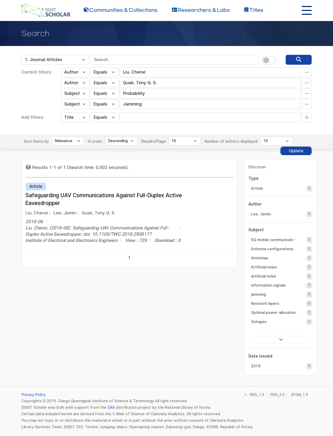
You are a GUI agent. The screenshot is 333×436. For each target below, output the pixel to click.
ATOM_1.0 (299, 395)
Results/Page (153, 141)
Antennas (259, 258)
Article (257, 188)
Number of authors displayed (231, 141)
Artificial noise (264, 267)
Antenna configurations (272, 249)
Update (296, 151)
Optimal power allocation (273, 313)
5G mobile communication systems (274, 240)
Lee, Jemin (261, 214)
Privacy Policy (33, 395)
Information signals (268, 285)
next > (280, 339)
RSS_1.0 (257, 395)
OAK (111, 407)
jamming (258, 294)
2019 (255, 366)
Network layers (265, 303)
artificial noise (263, 276)
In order (95, 141)
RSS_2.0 (278, 395)
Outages (258, 322)
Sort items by (36, 141)
